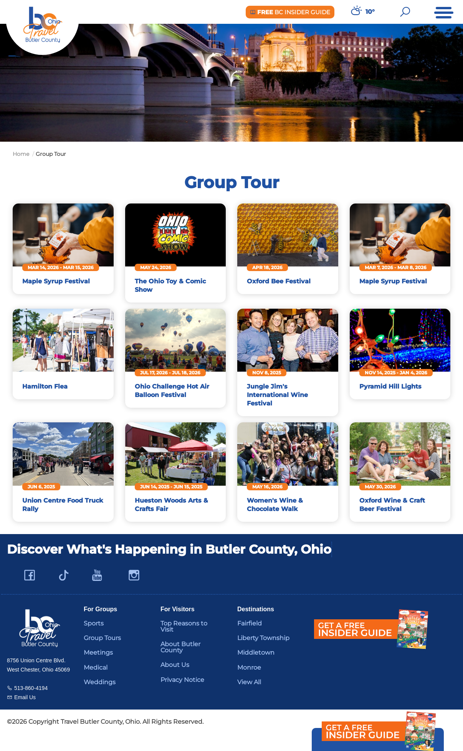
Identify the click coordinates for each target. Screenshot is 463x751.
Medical (95, 684)
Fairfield (249, 640)
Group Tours (102, 654)
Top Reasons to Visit (183, 643)
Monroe (249, 684)
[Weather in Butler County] (355, 12)
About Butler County (180, 664)
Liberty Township (263, 654)
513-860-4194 (31, 704)
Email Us (25, 714)
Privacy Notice (182, 696)
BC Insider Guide (290, 12)
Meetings (98, 669)
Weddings (100, 699)
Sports (94, 640)
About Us (174, 681)
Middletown (255, 669)
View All (249, 699)
